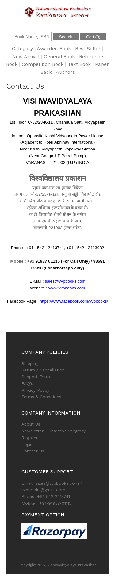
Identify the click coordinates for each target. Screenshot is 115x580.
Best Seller (88, 48)
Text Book (79, 64)
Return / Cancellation (43, 369)
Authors (65, 72)
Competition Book (42, 64)
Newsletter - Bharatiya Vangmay (53, 430)
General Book (59, 56)
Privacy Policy (35, 390)
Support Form (35, 376)
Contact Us (32, 450)
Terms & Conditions (41, 396)
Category (22, 48)
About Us (30, 424)
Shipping (29, 363)
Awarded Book (54, 48)
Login (27, 444)
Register (29, 437)
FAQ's (27, 383)
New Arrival (26, 56)
